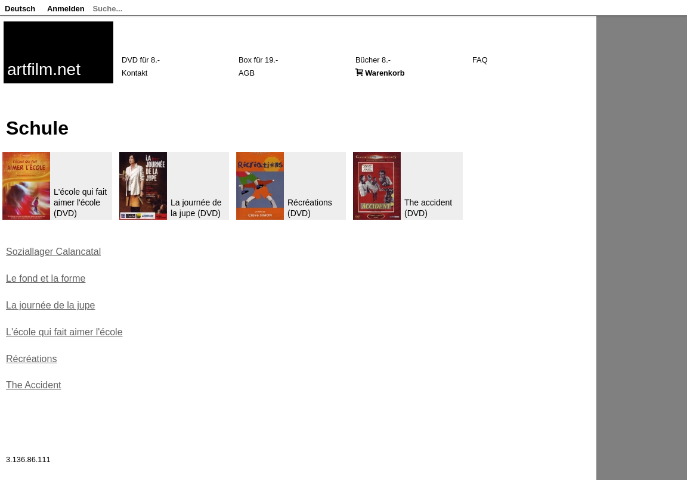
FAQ (480, 59)
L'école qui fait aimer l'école (64, 332)
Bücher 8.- (373, 59)
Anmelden (66, 8)
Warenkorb (384, 72)
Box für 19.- (258, 59)
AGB (247, 72)
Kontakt (134, 72)
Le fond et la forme (45, 278)
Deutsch (20, 8)
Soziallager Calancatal (53, 252)
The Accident (33, 385)
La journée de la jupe (50, 305)
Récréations (31, 359)
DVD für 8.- (141, 59)
